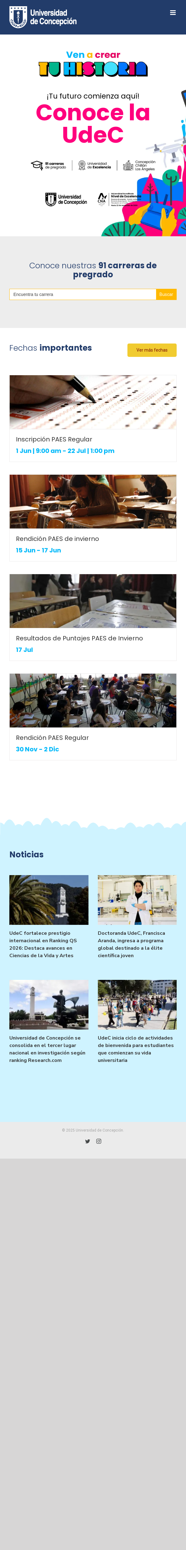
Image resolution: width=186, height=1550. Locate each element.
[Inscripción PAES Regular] (93, 402)
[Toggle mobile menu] (173, 12)
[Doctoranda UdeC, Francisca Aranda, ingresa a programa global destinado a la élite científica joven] (137, 900)
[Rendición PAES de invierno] (93, 501)
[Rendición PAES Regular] (93, 700)
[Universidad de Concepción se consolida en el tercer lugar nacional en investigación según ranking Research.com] (48, 1005)
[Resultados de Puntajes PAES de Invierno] (93, 601)
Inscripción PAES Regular (54, 439)
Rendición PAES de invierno (57, 538)
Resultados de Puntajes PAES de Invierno (79, 638)
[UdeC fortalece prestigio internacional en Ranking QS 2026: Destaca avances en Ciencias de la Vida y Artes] (48, 900)
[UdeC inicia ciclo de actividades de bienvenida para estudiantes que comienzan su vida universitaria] (137, 1005)
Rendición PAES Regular (52, 737)
